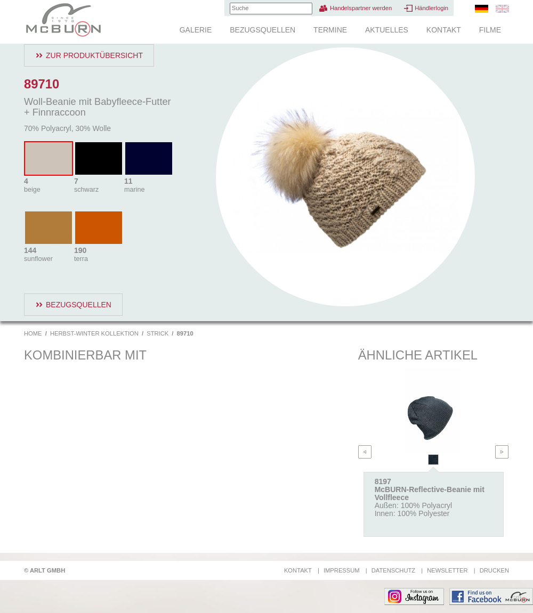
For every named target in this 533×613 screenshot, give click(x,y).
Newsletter (447, 570)
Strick (157, 333)
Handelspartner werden (361, 8)
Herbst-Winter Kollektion (94, 333)
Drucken (494, 570)
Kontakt (443, 30)
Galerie (196, 30)
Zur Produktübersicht (94, 55)
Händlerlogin (431, 8)
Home (33, 333)
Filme (490, 30)
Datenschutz (393, 570)
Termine (330, 30)
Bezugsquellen (262, 30)
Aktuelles (386, 30)
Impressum (342, 570)
